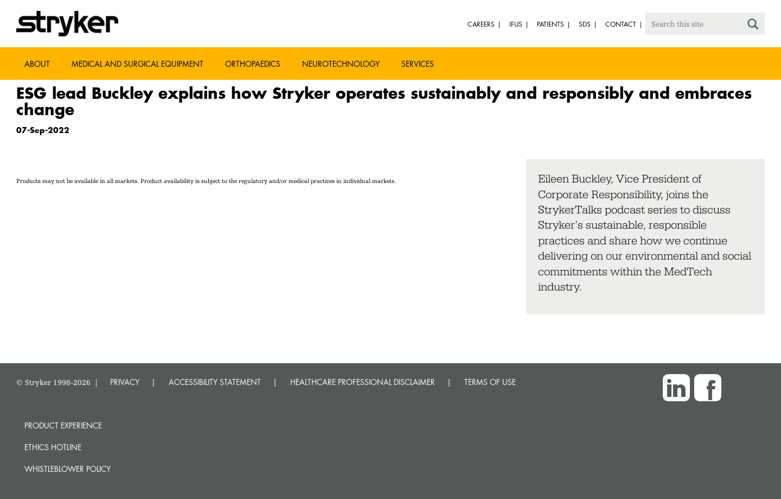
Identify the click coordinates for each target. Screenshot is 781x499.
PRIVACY (124, 382)
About (37, 64)
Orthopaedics (252, 64)
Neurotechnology (341, 64)
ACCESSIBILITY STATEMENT (215, 382)
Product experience (63, 425)
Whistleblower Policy (67, 469)
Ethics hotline (52, 447)
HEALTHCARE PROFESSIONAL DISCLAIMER (362, 382)
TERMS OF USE (490, 382)
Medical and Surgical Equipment (137, 64)
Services (417, 64)
